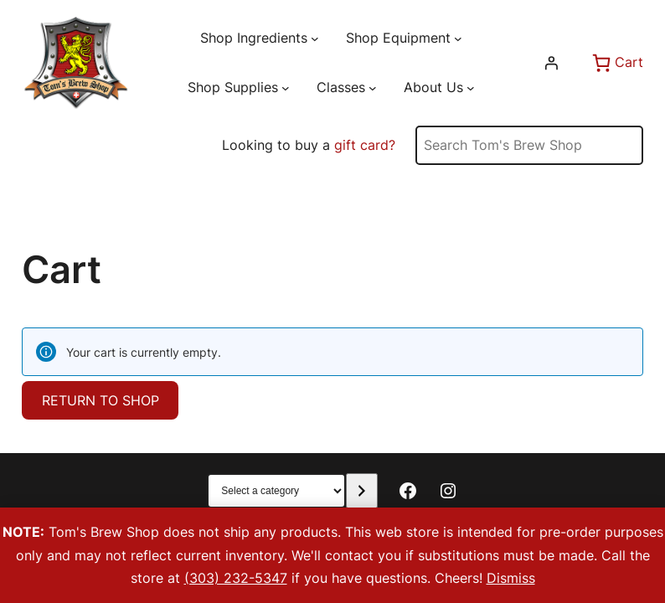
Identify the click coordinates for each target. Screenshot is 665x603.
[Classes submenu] (373, 88)
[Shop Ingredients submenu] (315, 38)
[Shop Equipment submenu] (458, 38)
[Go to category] (361, 490)
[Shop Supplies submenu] (285, 88)
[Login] (551, 63)
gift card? (364, 145)
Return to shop (100, 400)
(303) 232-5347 (235, 578)
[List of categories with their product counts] (276, 490)
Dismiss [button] (511, 578)
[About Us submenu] (471, 88)
